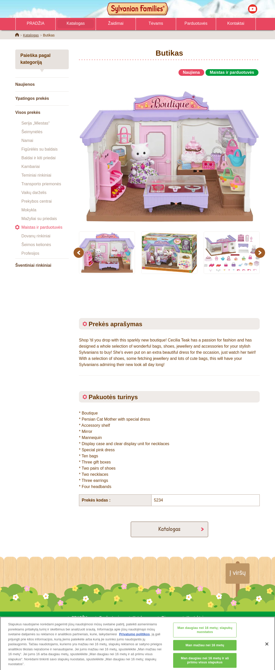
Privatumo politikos (134, 637)
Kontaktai (235, 23)
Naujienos (25, 84)
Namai (27, 140)
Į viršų (237, 572)
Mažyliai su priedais (39, 218)
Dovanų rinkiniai (35, 236)
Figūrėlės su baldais (39, 149)
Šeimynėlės (32, 132)
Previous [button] (79, 252)
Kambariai (30, 166)
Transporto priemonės (41, 184)
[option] (169, 151)
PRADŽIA (35, 23)
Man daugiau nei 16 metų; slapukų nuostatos (204, 633)
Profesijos (30, 253)
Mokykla (28, 210)
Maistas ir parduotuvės (41, 227)
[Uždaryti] (266, 647)
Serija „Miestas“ (35, 123)
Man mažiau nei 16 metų (205, 648)
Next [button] (260, 252)
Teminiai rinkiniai (36, 175)
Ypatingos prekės (32, 98)
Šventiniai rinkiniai (33, 265)
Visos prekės (27, 112)
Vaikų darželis (33, 192)
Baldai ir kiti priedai (38, 158)
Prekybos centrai (36, 201)
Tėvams (156, 23)
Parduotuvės (196, 23)
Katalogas (76, 23)
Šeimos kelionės (36, 244)
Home (17, 34)
